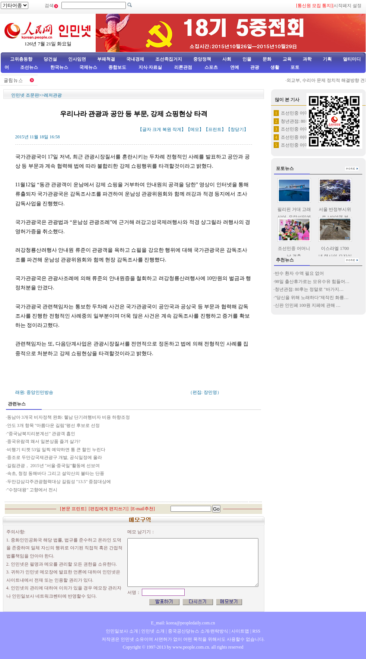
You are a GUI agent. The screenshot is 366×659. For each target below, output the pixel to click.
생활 (274, 67)
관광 (254, 67)
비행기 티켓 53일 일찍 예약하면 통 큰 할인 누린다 (56, 449)
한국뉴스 (59, 67)
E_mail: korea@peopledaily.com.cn (183, 623)
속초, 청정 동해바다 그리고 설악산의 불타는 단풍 (55, 473)
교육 (287, 59)
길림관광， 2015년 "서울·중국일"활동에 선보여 (53, 465)
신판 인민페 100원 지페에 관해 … (308, 305)
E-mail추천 (142, 508)
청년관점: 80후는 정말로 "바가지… (309, 289)
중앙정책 (202, 59)
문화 (266, 59)
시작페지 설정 (348, 5)
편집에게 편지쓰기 (108, 508)
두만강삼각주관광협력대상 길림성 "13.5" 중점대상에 (59, 481)
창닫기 (237, 129)
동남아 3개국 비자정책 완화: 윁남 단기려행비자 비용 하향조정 (68, 417)
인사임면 (77, 59)
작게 (176, 129)
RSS (256, 631)
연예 (234, 67)
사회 (226, 59)
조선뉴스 (29, 67)
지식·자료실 (151, 67)
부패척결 (106, 59)
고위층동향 (21, 59)
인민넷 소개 (152, 631)
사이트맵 (240, 631)
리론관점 (183, 67)
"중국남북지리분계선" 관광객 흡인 (41, 433)
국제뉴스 (88, 67)
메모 (194, 129)
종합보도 (117, 67)
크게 (156, 129)
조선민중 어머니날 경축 (304, 113)
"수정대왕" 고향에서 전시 (32, 489)
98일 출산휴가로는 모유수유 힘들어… (312, 281)
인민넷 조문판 (25, 95)
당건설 (50, 59)
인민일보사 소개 (122, 631)
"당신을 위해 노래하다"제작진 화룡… (312, 297)
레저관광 (53, 95)
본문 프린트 (73, 508)
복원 (166, 129)
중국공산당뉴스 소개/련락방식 (198, 631)
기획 (327, 59)
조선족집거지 (168, 59)
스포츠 (210, 67)
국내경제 (135, 59)
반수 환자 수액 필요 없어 (299, 273)
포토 (294, 67)
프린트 (215, 129)
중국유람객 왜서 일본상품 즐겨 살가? (43, 441)
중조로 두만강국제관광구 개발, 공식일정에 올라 (55, 457)
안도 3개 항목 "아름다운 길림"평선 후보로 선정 (53, 425)
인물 (246, 59)
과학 (307, 59)
